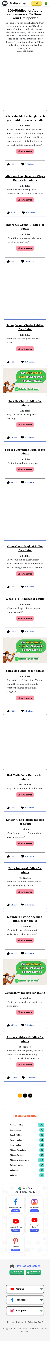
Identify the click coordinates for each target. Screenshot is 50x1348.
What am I (14, 1170)
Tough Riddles (16, 1135)
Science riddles (16, 1165)
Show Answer (25, 151)
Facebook (18, 1300)
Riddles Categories (25, 1116)
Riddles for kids (16, 1155)
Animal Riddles (16, 1125)
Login (36, 3)
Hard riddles (15, 1145)
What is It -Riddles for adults (25, 598)
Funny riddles (16, 1140)
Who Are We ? (35, 1322)
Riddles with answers (19, 1160)
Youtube (17, 1289)
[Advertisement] (25, 1344)
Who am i (14, 1175)
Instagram (18, 1311)
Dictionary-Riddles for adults (25, 992)
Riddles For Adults (18, 1150)
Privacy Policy (15, 1322)
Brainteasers (15, 1130)
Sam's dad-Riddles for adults (25, 670)
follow (15, 1210)
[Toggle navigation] (46, 3)
